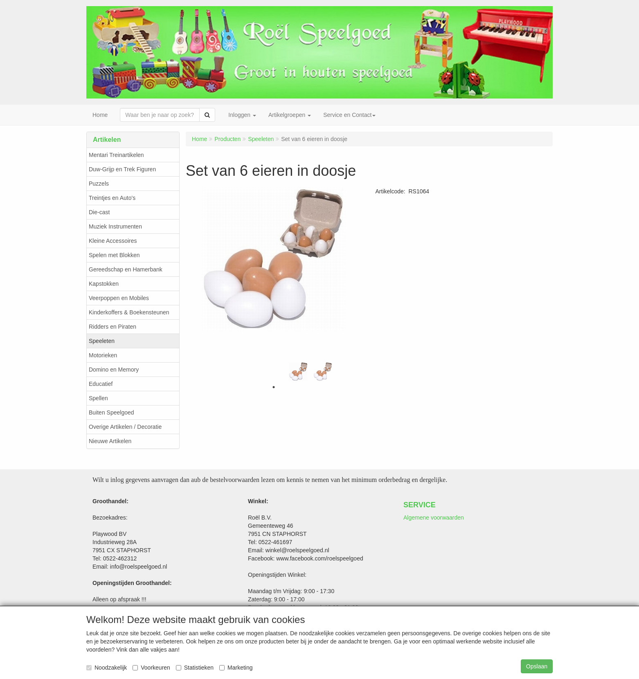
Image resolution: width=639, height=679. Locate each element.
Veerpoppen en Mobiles (119, 298)
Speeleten (102, 341)
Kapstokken (104, 283)
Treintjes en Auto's (112, 198)
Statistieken (195, 667)
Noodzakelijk (106, 667)
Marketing (235, 667)
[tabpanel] (298, 371)
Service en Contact (349, 115)
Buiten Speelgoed (111, 412)
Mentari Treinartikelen (116, 155)
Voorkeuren (151, 667)
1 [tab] (274, 387)
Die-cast (99, 212)
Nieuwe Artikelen (110, 441)
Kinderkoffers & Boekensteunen (129, 312)
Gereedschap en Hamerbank (125, 269)
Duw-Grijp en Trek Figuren (122, 169)
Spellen (98, 398)
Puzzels (99, 183)
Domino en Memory (114, 369)
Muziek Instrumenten (115, 226)
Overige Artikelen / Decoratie (125, 427)
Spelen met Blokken (114, 255)
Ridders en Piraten (112, 326)
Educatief (100, 384)
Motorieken (103, 355)
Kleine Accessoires (113, 241)
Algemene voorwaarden (433, 517)
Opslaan (536, 666)
